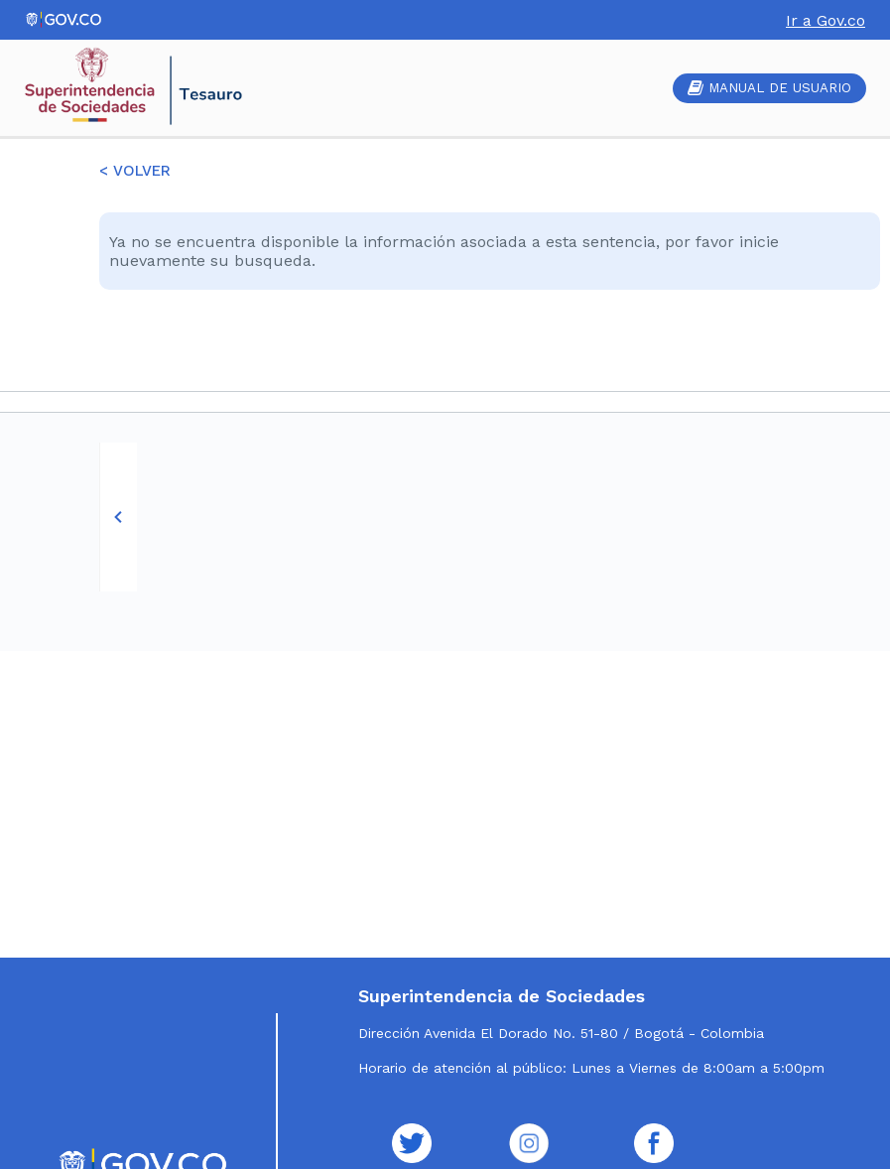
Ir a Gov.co (825, 20)
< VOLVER (135, 171)
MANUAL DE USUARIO (769, 87)
